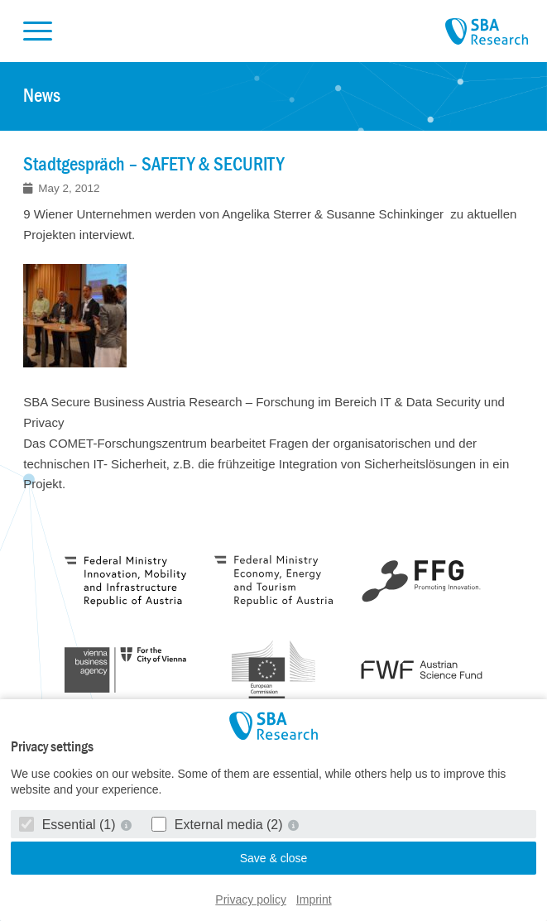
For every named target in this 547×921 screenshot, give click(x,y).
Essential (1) (69, 825)
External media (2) (218, 825)
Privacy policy (250, 899)
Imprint (314, 899)
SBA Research (486, 32)
